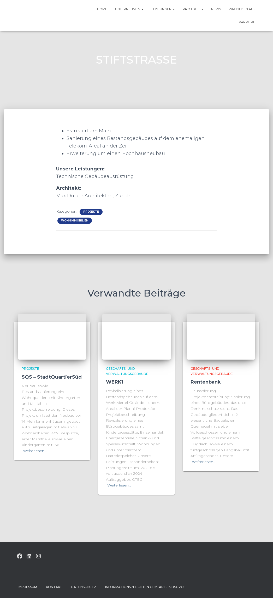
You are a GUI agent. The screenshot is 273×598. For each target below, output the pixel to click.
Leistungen (163, 9)
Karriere (247, 22)
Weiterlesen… (35, 450)
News (216, 9)
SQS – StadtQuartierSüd (52, 377)
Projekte (193, 9)
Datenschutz (83, 587)
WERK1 (114, 382)
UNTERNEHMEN (129, 9)
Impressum (27, 587)
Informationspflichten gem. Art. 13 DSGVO (144, 587)
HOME (102, 9)
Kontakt (54, 587)
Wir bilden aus (242, 9)
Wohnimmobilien (74, 220)
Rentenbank (206, 382)
